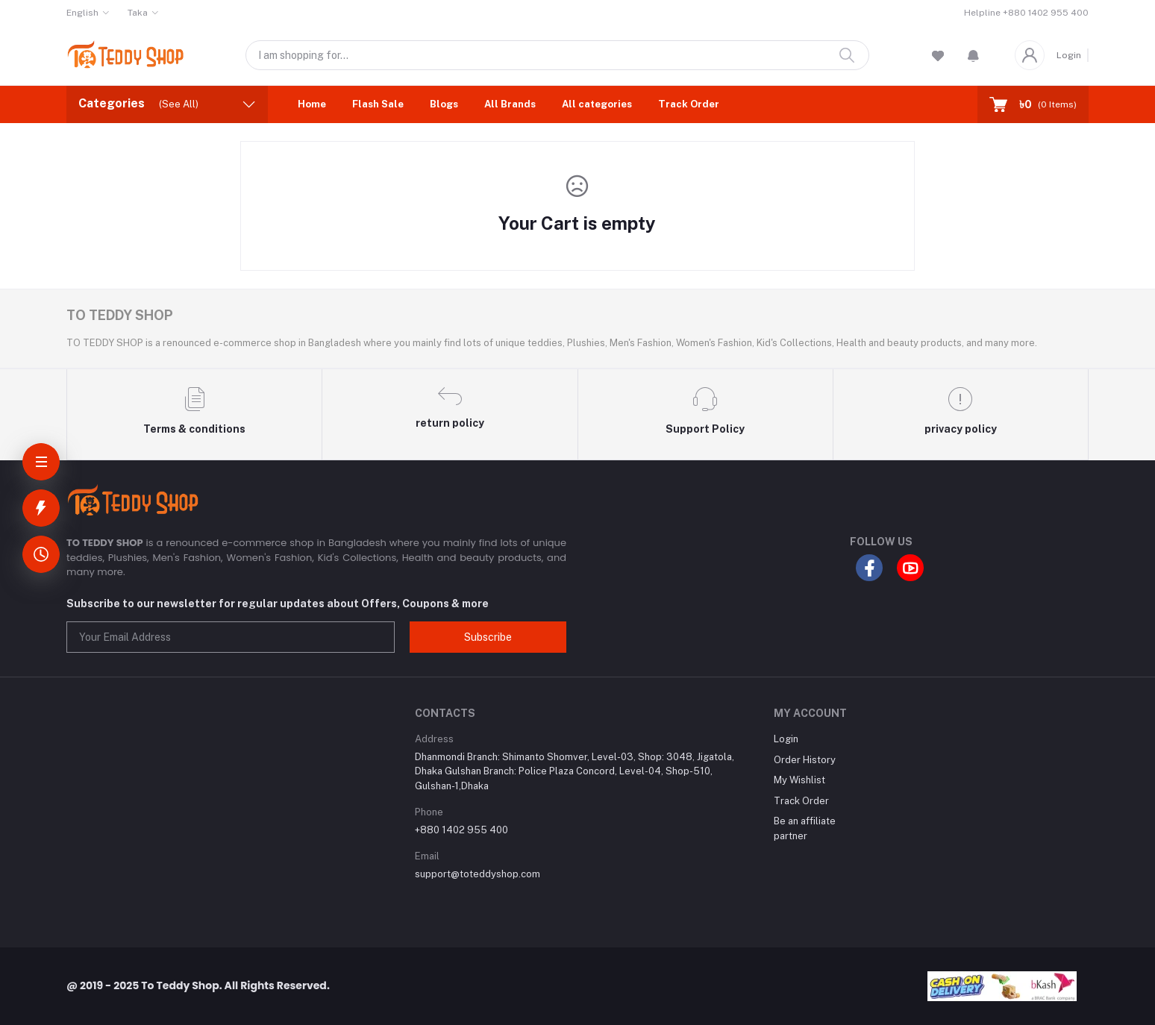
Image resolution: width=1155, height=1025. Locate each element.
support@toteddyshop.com (477, 874)
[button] (973, 55)
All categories (597, 104)
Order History (805, 759)
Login (1069, 55)
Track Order (688, 104)
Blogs (444, 104)
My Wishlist (799, 780)
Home (312, 104)
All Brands (510, 104)
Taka (138, 12)
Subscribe (488, 637)
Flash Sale (378, 104)
